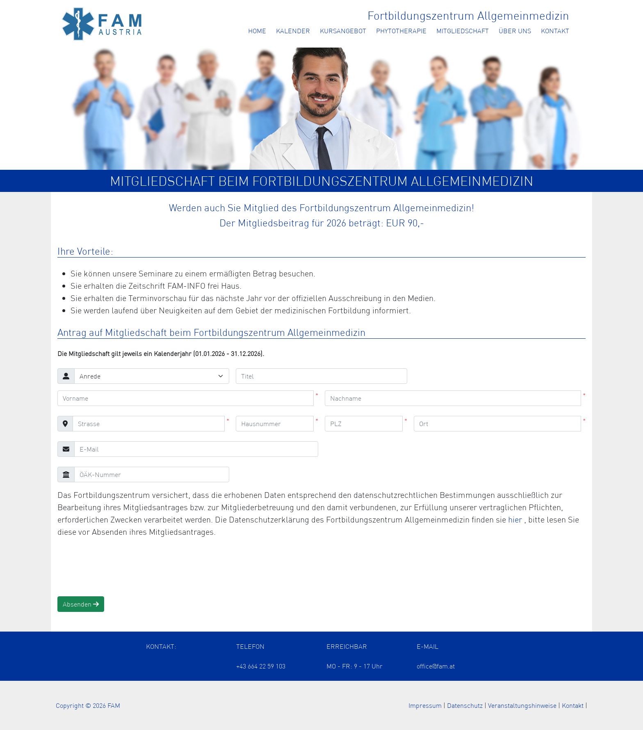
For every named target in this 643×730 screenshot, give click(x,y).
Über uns (515, 31)
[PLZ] (364, 423)
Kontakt (555, 31)
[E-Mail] (196, 449)
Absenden (81, 604)
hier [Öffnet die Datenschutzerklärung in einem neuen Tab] (516, 519)
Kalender (293, 31)
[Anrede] (151, 376)
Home (257, 31)
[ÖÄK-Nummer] (151, 474)
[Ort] (497, 423)
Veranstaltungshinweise (522, 705)
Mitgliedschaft (462, 31)
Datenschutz (465, 705)
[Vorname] (185, 398)
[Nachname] (453, 398)
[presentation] (119, 567)
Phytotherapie (401, 31)
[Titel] (322, 376)
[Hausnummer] (275, 423)
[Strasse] (149, 423)
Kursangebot (343, 31)
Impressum (425, 705)
